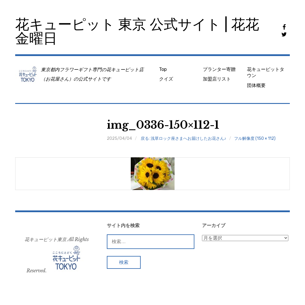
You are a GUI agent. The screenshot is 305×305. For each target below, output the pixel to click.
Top (163, 69)
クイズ (166, 79)
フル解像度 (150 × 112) (255, 138)
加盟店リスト (217, 79)
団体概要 (256, 85)
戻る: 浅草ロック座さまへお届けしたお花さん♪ (183, 138)
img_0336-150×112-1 (163, 125)
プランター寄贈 (219, 69)
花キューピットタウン (265, 72)
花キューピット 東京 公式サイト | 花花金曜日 (137, 31)
